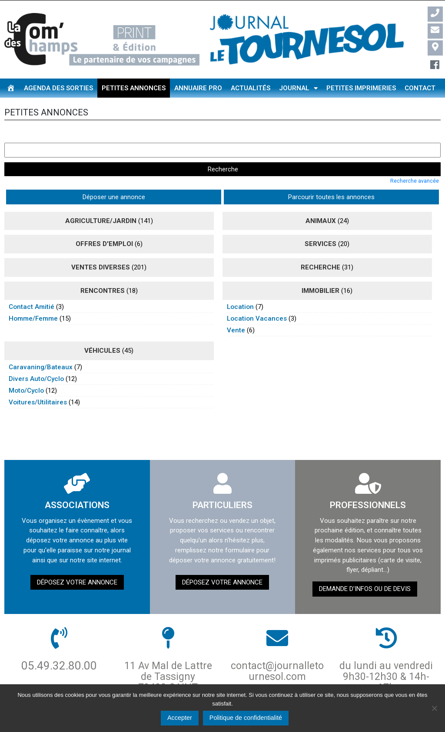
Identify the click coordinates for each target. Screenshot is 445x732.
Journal (298, 88)
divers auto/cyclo (36, 359)
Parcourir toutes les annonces (127, 177)
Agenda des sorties (58, 88)
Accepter (179, 717)
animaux (321, 201)
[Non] (434, 708)
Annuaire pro (198, 88)
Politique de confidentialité (245, 717)
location (240, 288)
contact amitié (31, 288)
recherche (320, 248)
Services (320, 225)
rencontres (102, 271)
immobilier (320, 271)
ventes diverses (100, 248)
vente (236, 311)
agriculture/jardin (100, 201)
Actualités (250, 88)
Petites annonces (134, 88)
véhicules (102, 331)
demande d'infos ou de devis (365, 569)
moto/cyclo (26, 371)
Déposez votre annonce (77, 563)
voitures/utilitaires (38, 383)
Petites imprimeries (361, 88)
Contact (420, 88)
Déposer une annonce (41, 177)
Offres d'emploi (104, 225)
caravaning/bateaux (41, 347)
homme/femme (33, 299)
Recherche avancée (414, 161)
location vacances (257, 299)
